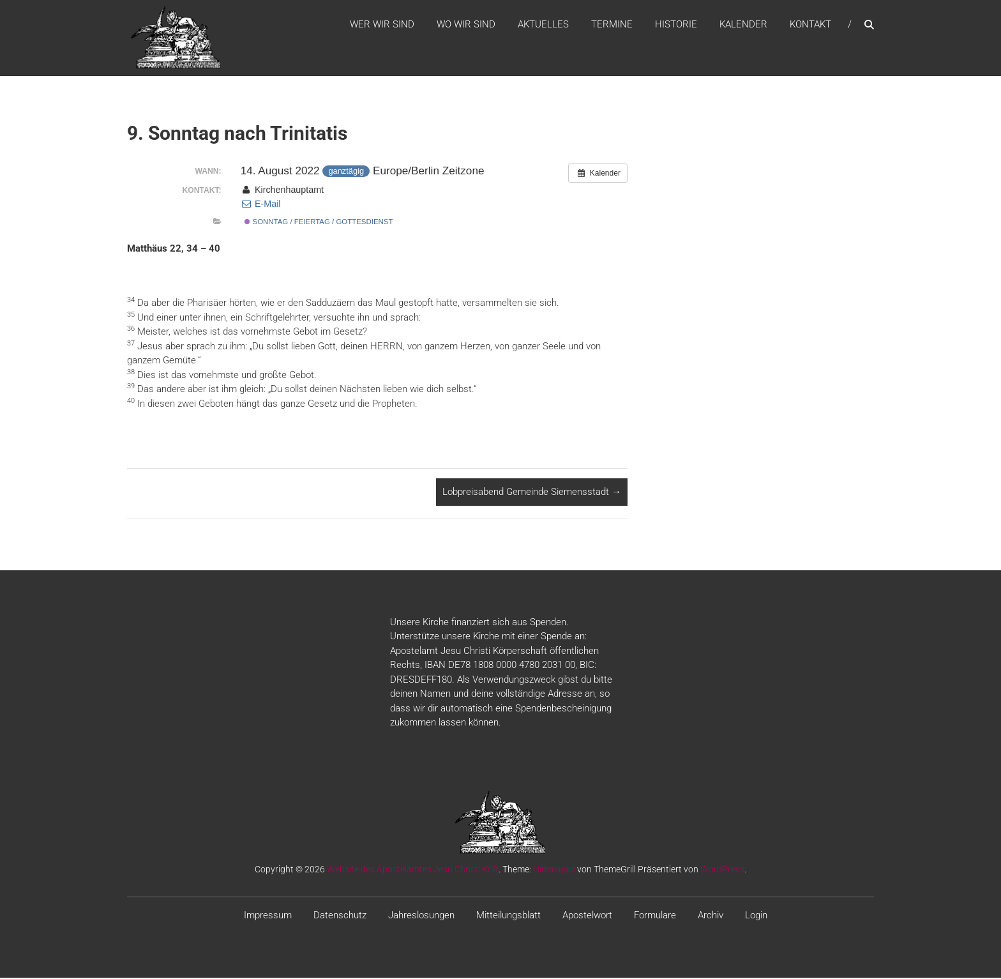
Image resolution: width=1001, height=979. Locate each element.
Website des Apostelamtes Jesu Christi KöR (413, 870)
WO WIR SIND (466, 25)
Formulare (655, 916)
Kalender (743, 25)
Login (756, 916)
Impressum (268, 916)
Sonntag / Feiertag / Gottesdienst (319, 223)
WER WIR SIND (382, 25)
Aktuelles (543, 25)
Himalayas (554, 870)
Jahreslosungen (421, 916)
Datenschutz (339, 916)
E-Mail (261, 205)
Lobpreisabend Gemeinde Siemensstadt (531, 493)
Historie (676, 25)
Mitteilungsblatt (508, 916)
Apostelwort (587, 916)
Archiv (710, 916)
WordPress (722, 870)
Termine (612, 25)
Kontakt (810, 25)
